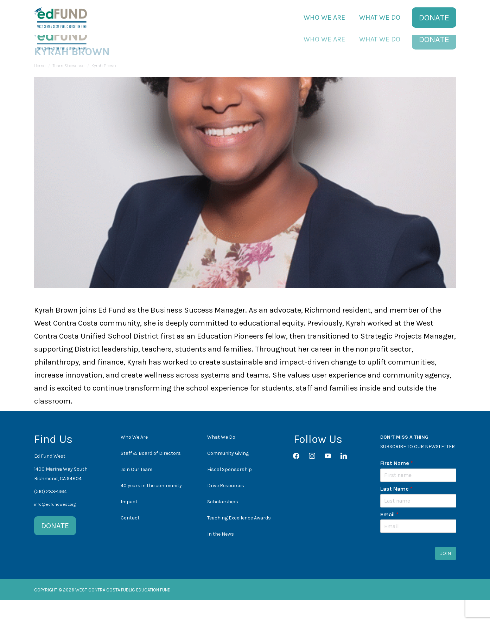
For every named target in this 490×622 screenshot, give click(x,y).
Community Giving (228, 475)
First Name (396, 485)
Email (389, 536)
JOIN (445, 575)
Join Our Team (136, 491)
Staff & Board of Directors (151, 475)
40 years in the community (151, 507)
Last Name (396, 510)
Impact (129, 523)
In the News (220, 556)
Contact (130, 540)
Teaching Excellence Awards (239, 540)
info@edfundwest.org (55, 526)
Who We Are (134, 459)
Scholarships (222, 523)
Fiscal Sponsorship (229, 491)
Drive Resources (225, 507)
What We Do (221, 459)
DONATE (55, 547)
